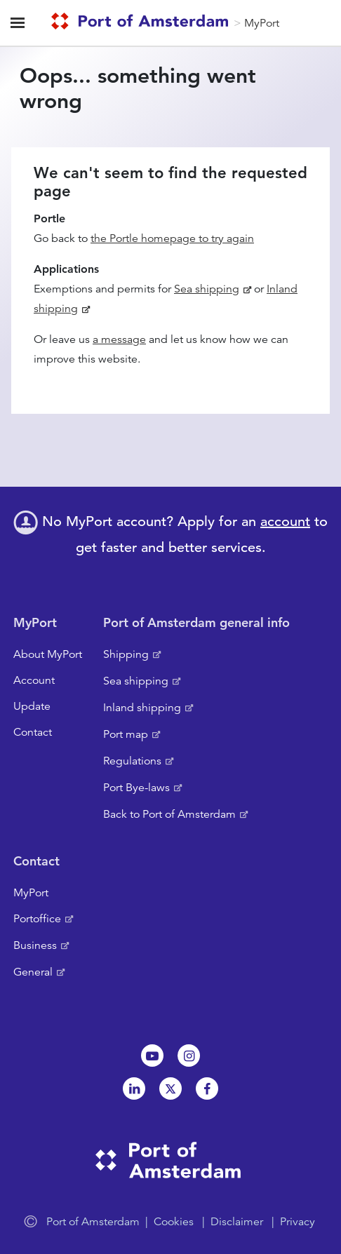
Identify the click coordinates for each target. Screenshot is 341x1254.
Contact (32, 732)
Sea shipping (206, 289)
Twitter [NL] (170, 1088)
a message (119, 339)
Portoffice (37, 919)
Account (34, 680)
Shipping (126, 654)
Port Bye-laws (136, 788)
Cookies (174, 1222)
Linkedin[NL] (134, 1088)
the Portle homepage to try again (172, 238)
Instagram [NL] (189, 1055)
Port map (125, 734)
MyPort (261, 23)
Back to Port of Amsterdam (169, 814)
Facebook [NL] (207, 1088)
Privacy (297, 1222)
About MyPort (47, 654)
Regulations (132, 761)
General (33, 972)
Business (35, 945)
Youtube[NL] (152, 1055)
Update (32, 706)
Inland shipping (142, 708)
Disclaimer (236, 1222)
